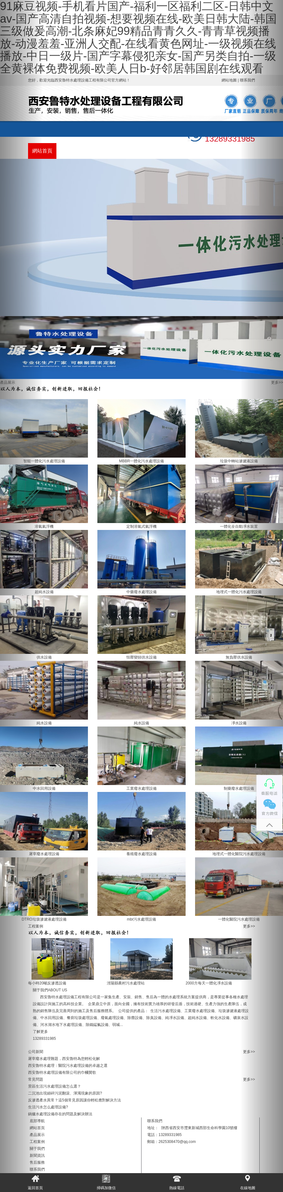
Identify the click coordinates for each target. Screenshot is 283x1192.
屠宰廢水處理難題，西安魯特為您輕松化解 (64, 1058)
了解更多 (40, 1031)
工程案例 (99, 150)
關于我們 (127, 150)
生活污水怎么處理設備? (48, 1107)
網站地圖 (229, 80)
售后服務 (184, 150)
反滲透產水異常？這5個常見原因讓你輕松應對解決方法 (74, 1100)
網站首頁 (42, 150)
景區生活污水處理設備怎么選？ (54, 1086)
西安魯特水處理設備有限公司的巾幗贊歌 (62, 1072)
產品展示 (71, 150)
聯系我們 (212, 150)
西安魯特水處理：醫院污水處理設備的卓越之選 (67, 1065)
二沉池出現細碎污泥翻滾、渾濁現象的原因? (65, 1093)
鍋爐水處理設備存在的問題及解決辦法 (60, 1114)
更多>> (277, 382)
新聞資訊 (156, 150)
